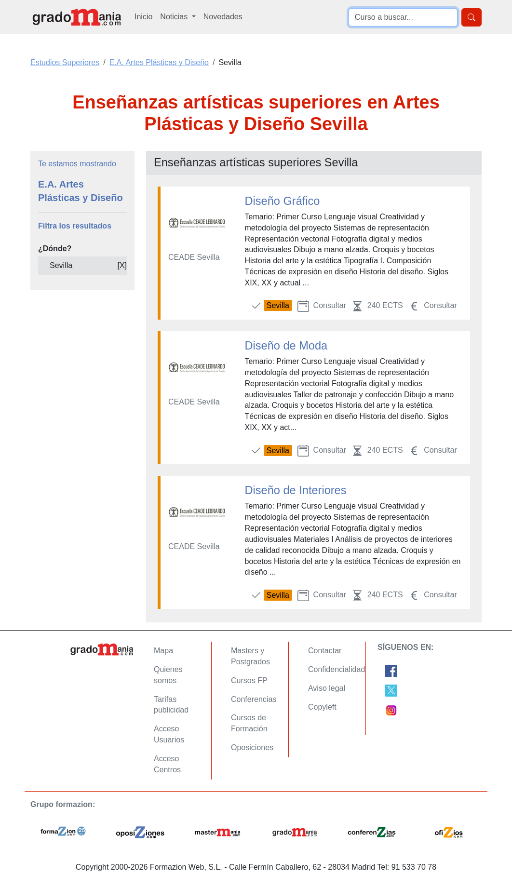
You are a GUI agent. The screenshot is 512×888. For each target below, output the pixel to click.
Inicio (143, 17)
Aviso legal (326, 688)
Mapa (163, 650)
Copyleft (322, 707)
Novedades (223, 17)
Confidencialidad (336, 669)
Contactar (324, 650)
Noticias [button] (174, 17)
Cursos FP (249, 680)
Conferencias (253, 699)
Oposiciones (252, 747)
